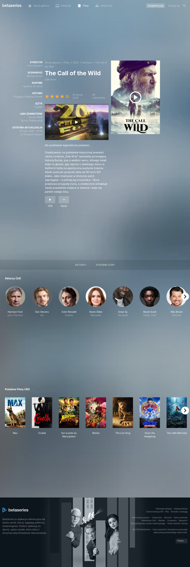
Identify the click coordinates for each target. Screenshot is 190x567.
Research (183, 520)
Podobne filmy (105, 264)
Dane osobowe (181, 517)
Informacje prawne (140, 517)
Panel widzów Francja (177, 523)
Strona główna (52, 62)
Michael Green (34, 76)
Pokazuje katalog (164, 508)
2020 (76, 62)
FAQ (167, 511)
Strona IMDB (35, 117)
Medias (161, 520)
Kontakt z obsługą (179, 511)
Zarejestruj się (155, 5)
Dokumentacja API (154, 511)
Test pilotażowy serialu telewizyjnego (148, 523)
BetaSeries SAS (149, 520)
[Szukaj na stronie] (184, 6)
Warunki (168, 517)
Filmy (67, 62)
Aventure (87, 62)
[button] (15, 306)
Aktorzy (80, 264)
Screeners (172, 520)
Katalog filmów (181, 508)
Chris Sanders (34, 65)
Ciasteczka (157, 517)
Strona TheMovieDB (31, 120)
